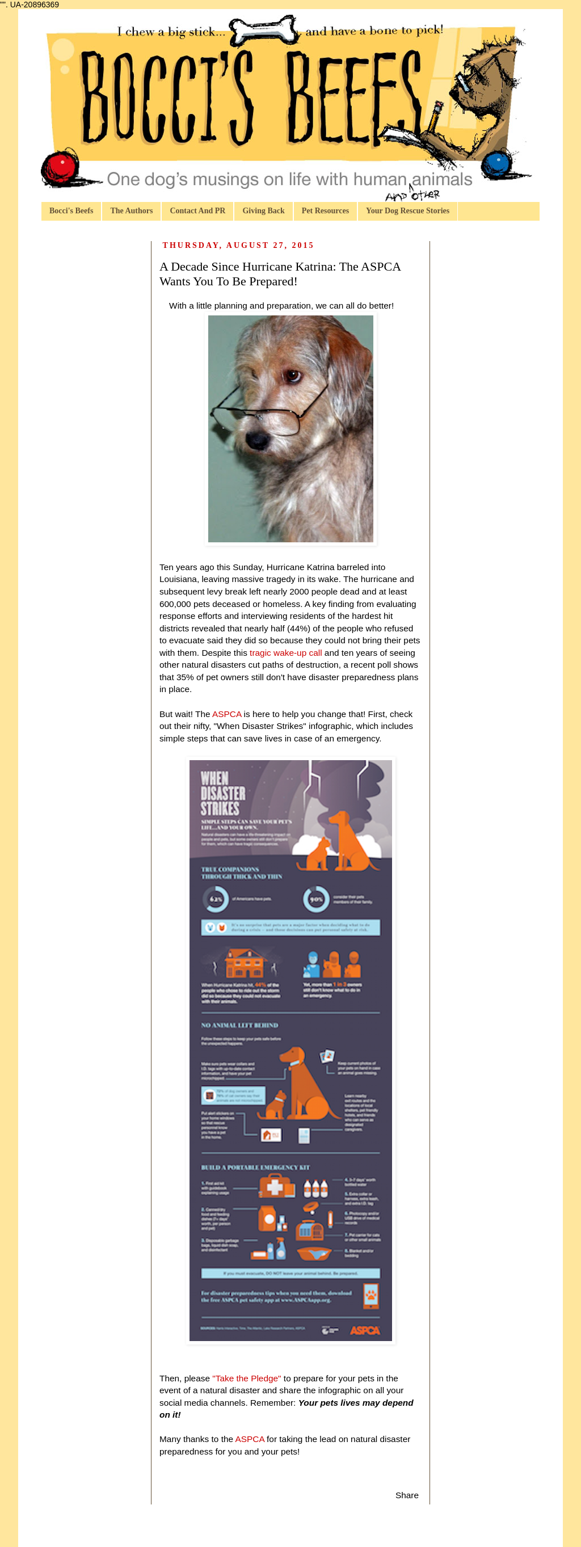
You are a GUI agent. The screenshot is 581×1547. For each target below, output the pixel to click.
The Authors (131, 210)
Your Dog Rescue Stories (407, 210)
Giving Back (263, 210)
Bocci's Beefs (71, 210)
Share (407, 1495)
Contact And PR (197, 210)
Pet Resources (325, 210)
